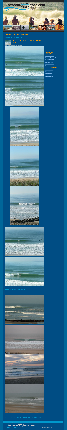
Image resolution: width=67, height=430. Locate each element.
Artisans (30, 0)
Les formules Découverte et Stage (51, 57)
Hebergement (20, 0)
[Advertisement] (54, 41)
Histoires (12, 0)
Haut (45, 425)
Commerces (27, 0)
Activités (15, 0)
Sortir (23, 0)
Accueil (43, 425)
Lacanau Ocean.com (57, 0)
